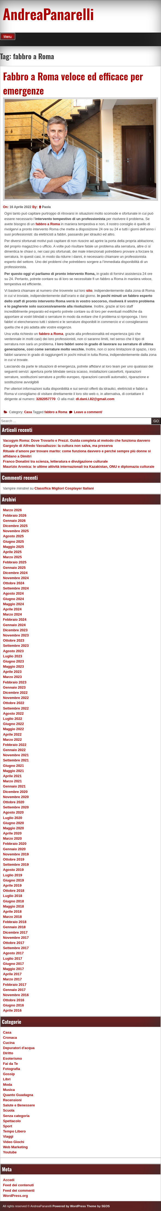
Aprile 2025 (12, 552)
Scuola (8, 1110)
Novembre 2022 (16, 698)
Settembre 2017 (16, 948)
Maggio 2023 (13, 666)
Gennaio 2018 (14, 927)
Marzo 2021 (12, 781)
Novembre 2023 (16, 635)
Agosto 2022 (13, 713)
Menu (8, 37)
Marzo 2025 (12, 557)
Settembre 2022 (16, 708)
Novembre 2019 (16, 854)
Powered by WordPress (69, 1206)
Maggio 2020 (13, 828)
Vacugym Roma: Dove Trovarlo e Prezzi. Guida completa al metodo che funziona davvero (76, 440)
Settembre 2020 (16, 807)
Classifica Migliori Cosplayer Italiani (64, 488)
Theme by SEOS (98, 1206)
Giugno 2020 (13, 823)
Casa (28, 412)
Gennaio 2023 (14, 687)
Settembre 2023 (16, 646)
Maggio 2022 (13, 729)
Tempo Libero (14, 1131)
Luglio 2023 (12, 656)
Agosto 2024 (13, 593)
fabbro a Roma (48, 224)
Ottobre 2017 (13, 943)
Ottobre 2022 (13, 703)
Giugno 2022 (13, 724)
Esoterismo (12, 1058)
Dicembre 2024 (15, 573)
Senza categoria (16, 1116)
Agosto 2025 (13, 536)
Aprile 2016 (12, 1010)
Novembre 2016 (16, 995)
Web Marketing (15, 1147)
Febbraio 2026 (14, 515)
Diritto (8, 1053)
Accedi (8, 1180)
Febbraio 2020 (14, 844)
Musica (9, 1090)
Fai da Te (10, 1064)
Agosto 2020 (13, 812)
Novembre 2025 (16, 531)
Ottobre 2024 (13, 583)
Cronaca (10, 1038)
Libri (7, 1079)
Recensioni (12, 1100)
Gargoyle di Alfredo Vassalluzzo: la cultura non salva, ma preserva (58, 446)
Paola (46, 207)
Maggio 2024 (13, 604)
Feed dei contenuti (18, 1185)
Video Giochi (13, 1142)
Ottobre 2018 (13, 891)
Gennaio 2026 (14, 521)
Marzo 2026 (12, 510)
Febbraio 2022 (14, 745)
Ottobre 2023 (13, 640)
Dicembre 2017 (15, 932)
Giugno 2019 (13, 880)
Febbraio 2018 (14, 922)
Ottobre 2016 (13, 1000)
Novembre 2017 (16, 938)
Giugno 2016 (13, 1005)
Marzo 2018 (12, 917)
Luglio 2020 (12, 818)
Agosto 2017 (13, 953)
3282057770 (45, 399)
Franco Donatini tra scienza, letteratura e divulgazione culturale (55, 461)
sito (89, 290)
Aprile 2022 (12, 734)
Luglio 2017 (12, 958)
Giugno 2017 (13, 964)
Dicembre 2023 (15, 630)
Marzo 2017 (12, 979)
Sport (7, 1126)
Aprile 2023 (12, 672)
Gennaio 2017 (14, 990)
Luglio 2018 (12, 896)
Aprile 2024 (12, 609)
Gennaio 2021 (14, 786)
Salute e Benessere (19, 1105)
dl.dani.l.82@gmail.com (95, 399)
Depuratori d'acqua (19, 1048)
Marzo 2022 (12, 740)
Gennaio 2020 (14, 849)
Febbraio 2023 (14, 682)
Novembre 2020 (16, 797)
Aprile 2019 (12, 885)
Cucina (9, 1043)
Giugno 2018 (13, 901)
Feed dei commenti (19, 1190)
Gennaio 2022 (14, 750)
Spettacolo (12, 1121)
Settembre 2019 (16, 864)
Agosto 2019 (13, 870)
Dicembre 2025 (15, 526)
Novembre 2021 (16, 755)
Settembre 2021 (16, 760)
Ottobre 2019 (13, 859)
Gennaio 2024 (14, 625)
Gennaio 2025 (14, 568)
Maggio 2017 (13, 969)
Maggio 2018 (13, 906)
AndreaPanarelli (48, 13)
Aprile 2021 (12, 776)
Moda (7, 1085)
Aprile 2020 (12, 833)
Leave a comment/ (87, 412)
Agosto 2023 (13, 651)
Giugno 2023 (13, 661)
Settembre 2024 (16, 588)
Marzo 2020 (12, 838)
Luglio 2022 (12, 719)
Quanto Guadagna (18, 1095)
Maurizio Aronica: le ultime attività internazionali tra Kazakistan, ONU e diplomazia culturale (78, 467)
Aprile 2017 (12, 974)
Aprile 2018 (12, 911)
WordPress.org (15, 1196)
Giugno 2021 (13, 766)
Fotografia (11, 1069)
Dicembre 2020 (15, 792)
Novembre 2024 (16, 578)
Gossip (9, 1074)
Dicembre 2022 (15, 693)
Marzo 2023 (12, 677)
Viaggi (8, 1136)
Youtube (10, 1152)
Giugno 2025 (13, 541)
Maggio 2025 (13, 547)
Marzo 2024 (12, 614)
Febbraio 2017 (14, 985)
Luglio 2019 (12, 875)
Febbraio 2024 (14, 619)
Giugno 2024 (13, 599)
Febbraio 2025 (14, 562)
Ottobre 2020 (13, 802)
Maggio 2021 (13, 771)
